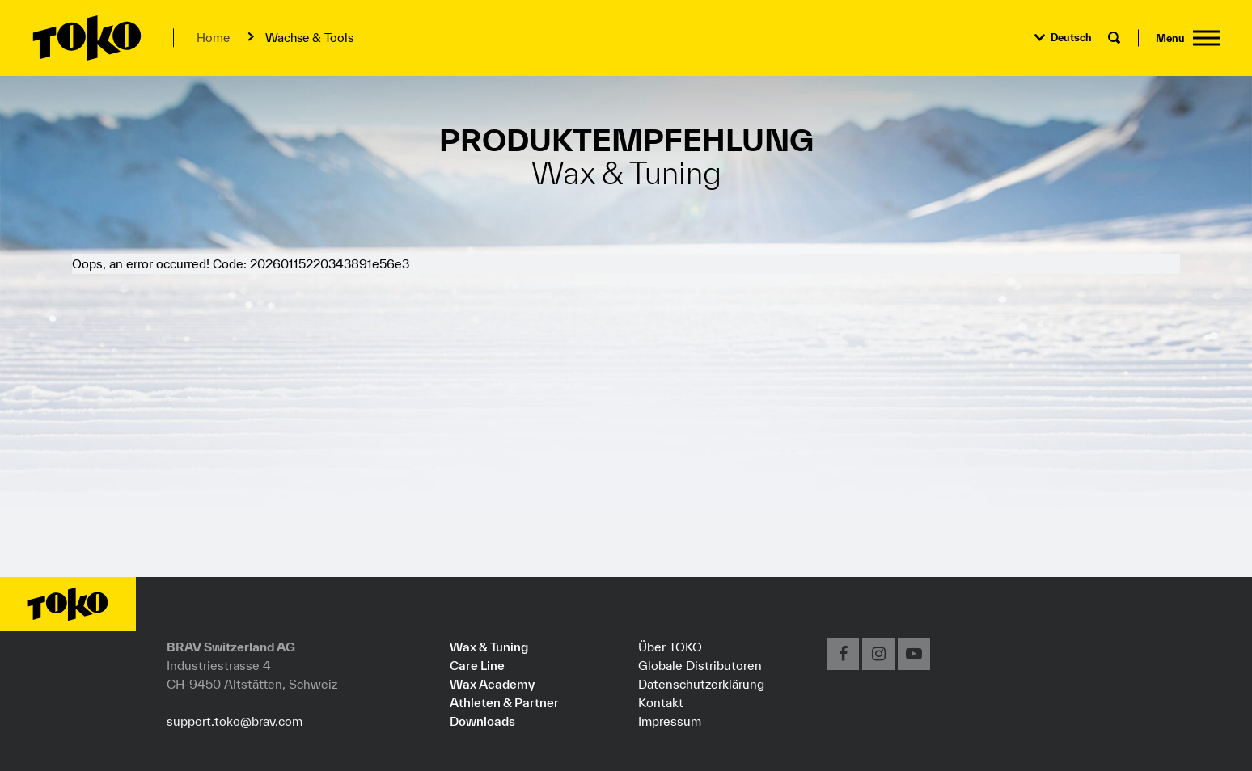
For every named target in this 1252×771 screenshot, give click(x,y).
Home (213, 37)
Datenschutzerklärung (701, 683)
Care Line (477, 665)
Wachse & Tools (309, 37)
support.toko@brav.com (234, 721)
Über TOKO (670, 646)
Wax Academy (492, 683)
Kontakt (660, 702)
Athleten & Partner (504, 702)
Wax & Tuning (489, 646)
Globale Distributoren (700, 665)
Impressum (669, 721)
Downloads (482, 721)
